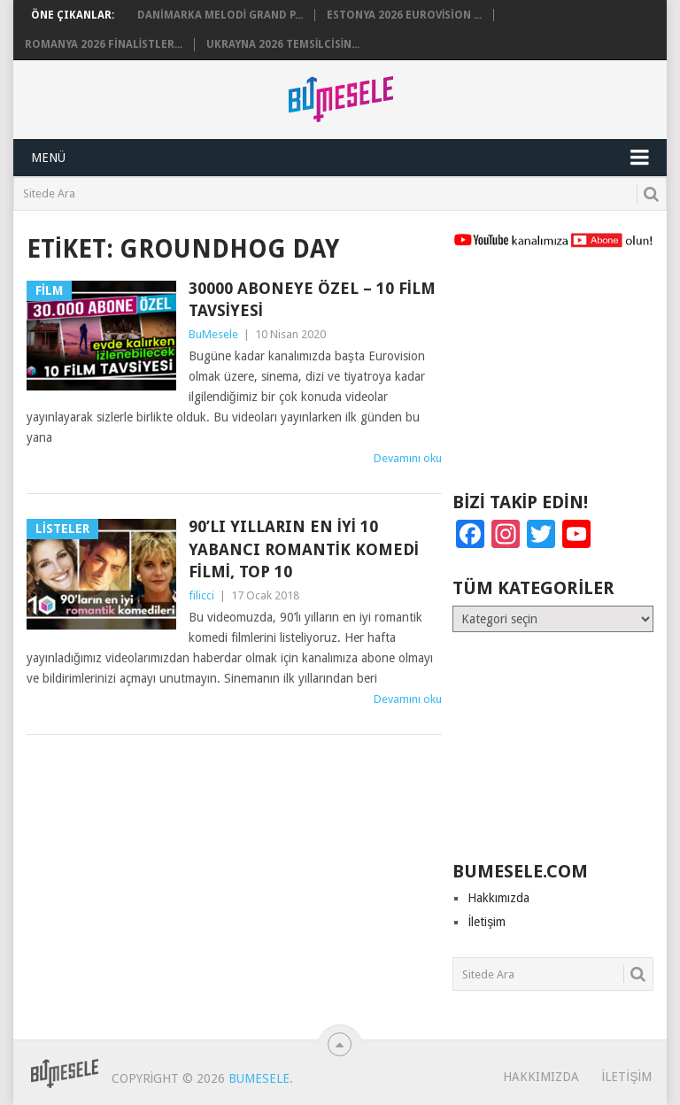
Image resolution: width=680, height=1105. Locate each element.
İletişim (487, 922)
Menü (48, 158)
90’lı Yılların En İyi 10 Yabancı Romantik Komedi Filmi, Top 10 (304, 548)
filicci (201, 595)
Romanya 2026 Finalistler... (103, 44)
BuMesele (213, 334)
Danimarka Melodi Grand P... (220, 15)
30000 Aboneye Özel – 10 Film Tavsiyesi (312, 299)
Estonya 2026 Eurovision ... (404, 15)
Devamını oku (408, 458)
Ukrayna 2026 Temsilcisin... (282, 44)
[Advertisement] (552, 378)
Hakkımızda (498, 898)
